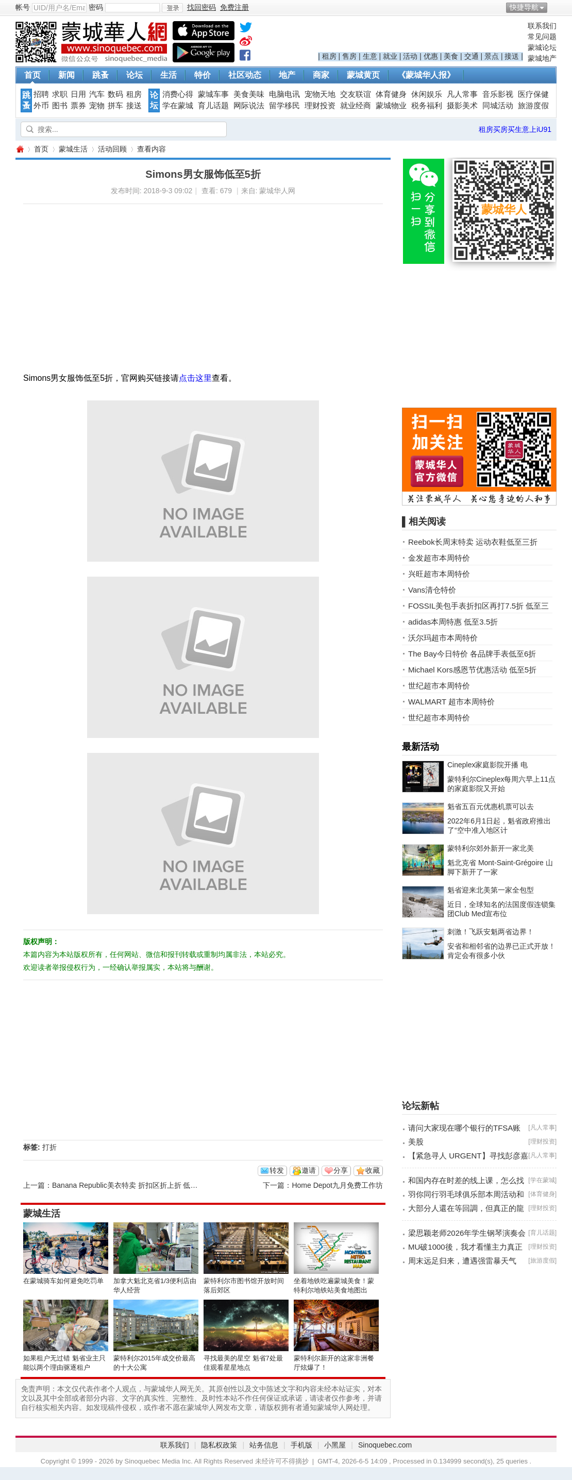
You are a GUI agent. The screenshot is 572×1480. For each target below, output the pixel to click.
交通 (471, 56)
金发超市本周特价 (439, 557)
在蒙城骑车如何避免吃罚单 (63, 1281)
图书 (60, 106)
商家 (321, 75)
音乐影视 (497, 94)
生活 (168, 75)
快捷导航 (524, 7)
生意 (370, 56)
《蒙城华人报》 (426, 75)
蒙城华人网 (19, 149)
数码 (115, 94)
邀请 (308, 1170)
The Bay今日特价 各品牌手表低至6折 (472, 653)
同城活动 (497, 106)
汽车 (97, 94)
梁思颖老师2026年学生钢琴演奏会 (467, 1233)
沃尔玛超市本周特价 (443, 637)
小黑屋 (335, 1445)
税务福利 (426, 106)
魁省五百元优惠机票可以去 (490, 806)
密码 (96, 7)
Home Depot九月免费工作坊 (337, 1185)
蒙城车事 (213, 94)
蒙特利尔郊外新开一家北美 (490, 848)
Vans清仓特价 (432, 589)
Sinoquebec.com (385, 1445)
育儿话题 (213, 106)
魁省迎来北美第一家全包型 (490, 890)
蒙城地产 (542, 58)
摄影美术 (462, 106)
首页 (32, 75)
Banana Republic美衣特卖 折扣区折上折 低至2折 (130, 1185)
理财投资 (320, 106)
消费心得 (177, 94)
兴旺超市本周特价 (439, 573)
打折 (49, 1147)
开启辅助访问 (554, 7)
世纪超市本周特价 (439, 685)
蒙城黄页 (363, 75)
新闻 (66, 75)
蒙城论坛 (542, 47)
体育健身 (391, 94)
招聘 (41, 94)
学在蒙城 (177, 106)
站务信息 (263, 1445)
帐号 (22, 7)
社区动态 (244, 75)
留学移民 (284, 106)
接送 (511, 56)
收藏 (372, 1170)
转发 (277, 1170)
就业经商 (355, 106)
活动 (410, 56)
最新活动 (420, 747)
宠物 (97, 106)
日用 (78, 94)
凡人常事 (462, 94)
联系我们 (542, 26)
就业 (390, 56)
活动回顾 (112, 149)
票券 (78, 106)
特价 (202, 75)
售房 (349, 56)
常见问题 (542, 36)
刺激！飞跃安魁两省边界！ (490, 932)
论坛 (134, 75)
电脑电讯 (284, 94)
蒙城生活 (73, 149)
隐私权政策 (219, 1445)
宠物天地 (320, 94)
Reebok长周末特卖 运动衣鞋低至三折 (472, 541)
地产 (287, 75)
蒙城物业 (391, 106)
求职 (60, 94)
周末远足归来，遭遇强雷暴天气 (462, 1260)
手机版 (301, 1445)
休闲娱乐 (426, 94)
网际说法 (248, 106)
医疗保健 (533, 94)
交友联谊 (355, 94)
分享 (340, 1170)
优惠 (431, 56)
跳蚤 (100, 75)
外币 (41, 106)
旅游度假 (533, 106)
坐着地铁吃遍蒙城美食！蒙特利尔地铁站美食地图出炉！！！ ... (334, 1290)
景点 (491, 56)
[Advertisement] (163, 276)
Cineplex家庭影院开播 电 (487, 765)
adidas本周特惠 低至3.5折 (453, 621)
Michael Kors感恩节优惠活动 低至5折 (472, 669)
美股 (416, 1141)
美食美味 (248, 94)
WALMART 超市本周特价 (451, 701)
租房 (329, 56)
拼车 (115, 106)
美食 (451, 56)
